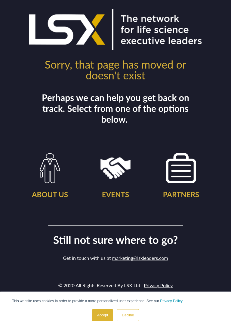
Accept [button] (102, 315)
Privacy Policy (171, 301)
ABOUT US (50, 194)
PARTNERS (181, 194)
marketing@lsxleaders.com (140, 258)
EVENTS (115, 194)
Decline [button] (128, 315)
